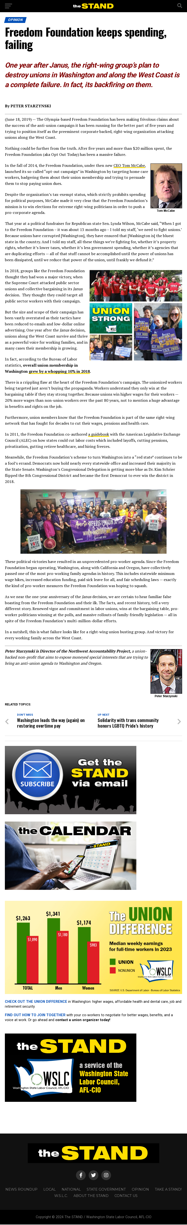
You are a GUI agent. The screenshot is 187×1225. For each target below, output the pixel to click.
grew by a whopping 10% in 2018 (59, 371)
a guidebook (98, 434)
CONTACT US (126, 1196)
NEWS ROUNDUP (21, 1189)
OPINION (140, 1189)
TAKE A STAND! (168, 1189)
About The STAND (91, 1196)
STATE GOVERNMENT (106, 1189)
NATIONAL (71, 1189)
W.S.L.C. (61, 1196)
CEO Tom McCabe (129, 165)
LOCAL (49, 1189)
